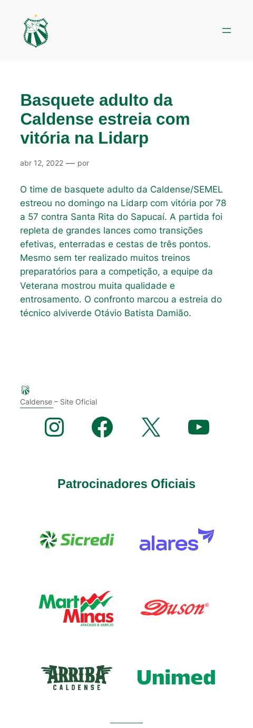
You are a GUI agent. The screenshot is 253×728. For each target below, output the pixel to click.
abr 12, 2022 (41, 162)
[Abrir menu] (226, 30)
